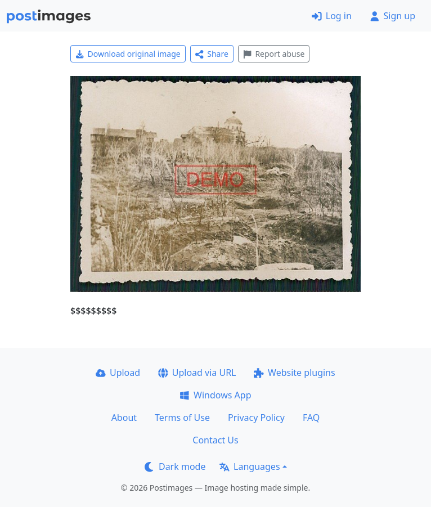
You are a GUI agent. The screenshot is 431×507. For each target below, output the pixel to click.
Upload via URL (197, 372)
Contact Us (215, 440)
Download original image (128, 53)
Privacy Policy (256, 417)
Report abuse (273, 53)
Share (211, 53)
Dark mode (175, 466)
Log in (332, 16)
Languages (249, 466)
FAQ (311, 417)
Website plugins (294, 372)
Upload (118, 372)
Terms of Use (182, 417)
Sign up (392, 16)
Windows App (215, 395)
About (124, 417)
